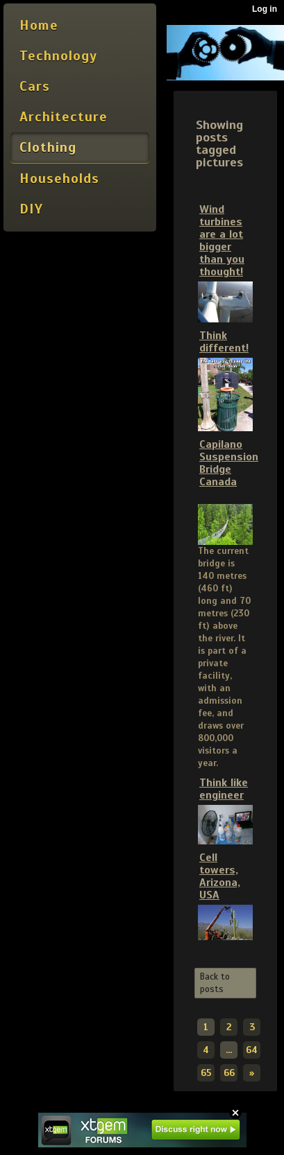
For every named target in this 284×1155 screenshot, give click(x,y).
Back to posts (215, 983)
